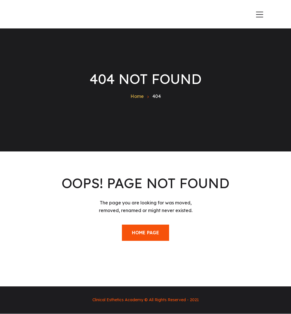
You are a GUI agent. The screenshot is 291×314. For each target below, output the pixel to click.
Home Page (145, 232)
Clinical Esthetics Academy (117, 299)
